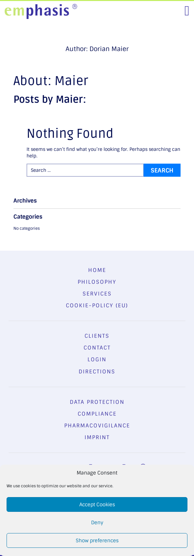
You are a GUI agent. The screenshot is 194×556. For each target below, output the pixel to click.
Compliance (97, 413)
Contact (97, 347)
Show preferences (97, 540)
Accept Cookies (97, 504)
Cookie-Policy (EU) (97, 305)
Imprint (97, 437)
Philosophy (97, 281)
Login (97, 359)
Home (97, 270)
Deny (97, 522)
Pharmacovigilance (97, 425)
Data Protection (97, 402)
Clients (97, 335)
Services (97, 293)
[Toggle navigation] (186, 11)
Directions (97, 371)
